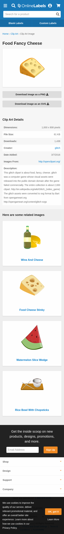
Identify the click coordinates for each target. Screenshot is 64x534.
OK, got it (53, 511)
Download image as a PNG (32, 94)
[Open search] (58, 14)
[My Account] (50, 5)
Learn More (53, 519)
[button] (5, 5)
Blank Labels (16, 23)
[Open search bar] (13, 5)
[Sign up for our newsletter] (22, 450)
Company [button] (8, 489)
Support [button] (7, 480)
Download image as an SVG (32, 104)
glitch (57, 148)
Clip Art (14, 33)
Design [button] (7, 471)
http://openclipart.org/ (49, 161)
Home (5, 33)
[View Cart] (58, 5)
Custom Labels (47, 23)
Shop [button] (6, 461)
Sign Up (50, 450)
